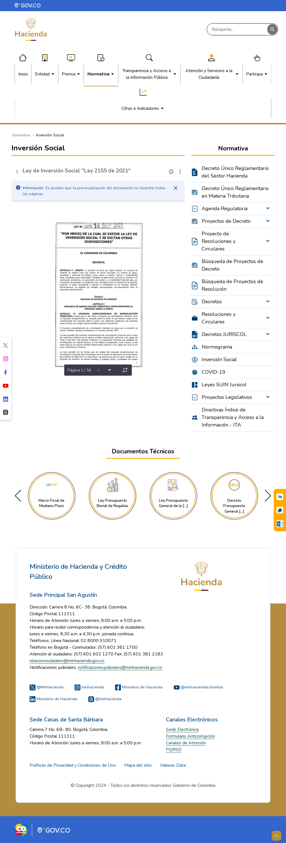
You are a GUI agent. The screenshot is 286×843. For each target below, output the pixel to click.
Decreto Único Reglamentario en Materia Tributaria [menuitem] (235, 192)
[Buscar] (237, 29)
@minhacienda (104, 699)
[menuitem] (23, 74)
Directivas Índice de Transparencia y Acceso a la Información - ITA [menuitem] (233, 417)
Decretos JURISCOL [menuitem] (224, 334)
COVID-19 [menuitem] (213, 372)
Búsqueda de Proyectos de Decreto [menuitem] (232, 265)
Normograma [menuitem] (217, 347)
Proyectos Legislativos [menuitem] (227, 397)
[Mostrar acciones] (180, 171)
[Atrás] (17, 171)
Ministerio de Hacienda (139, 687)
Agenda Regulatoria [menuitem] (224, 208)
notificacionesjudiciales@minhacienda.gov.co (120, 667)
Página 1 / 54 (79, 370)
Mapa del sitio (138, 765)
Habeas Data (173, 765)
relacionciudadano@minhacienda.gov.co (67, 661)
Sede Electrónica (182, 729)
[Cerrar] (175, 188)
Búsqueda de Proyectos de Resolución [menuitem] (232, 285)
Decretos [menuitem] (212, 301)
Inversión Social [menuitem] (219, 359)
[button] (268, 496)
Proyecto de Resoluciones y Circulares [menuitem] (218, 241)
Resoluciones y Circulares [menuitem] (218, 318)
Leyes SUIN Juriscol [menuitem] (224, 384)
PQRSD (174, 750)
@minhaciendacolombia (198, 687)
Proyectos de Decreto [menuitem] (226, 221)
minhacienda (89, 687)
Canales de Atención (186, 743)
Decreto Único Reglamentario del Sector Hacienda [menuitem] (235, 172)
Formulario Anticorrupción (190, 736)
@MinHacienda (46, 687)
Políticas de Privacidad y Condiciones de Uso (73, 765)
